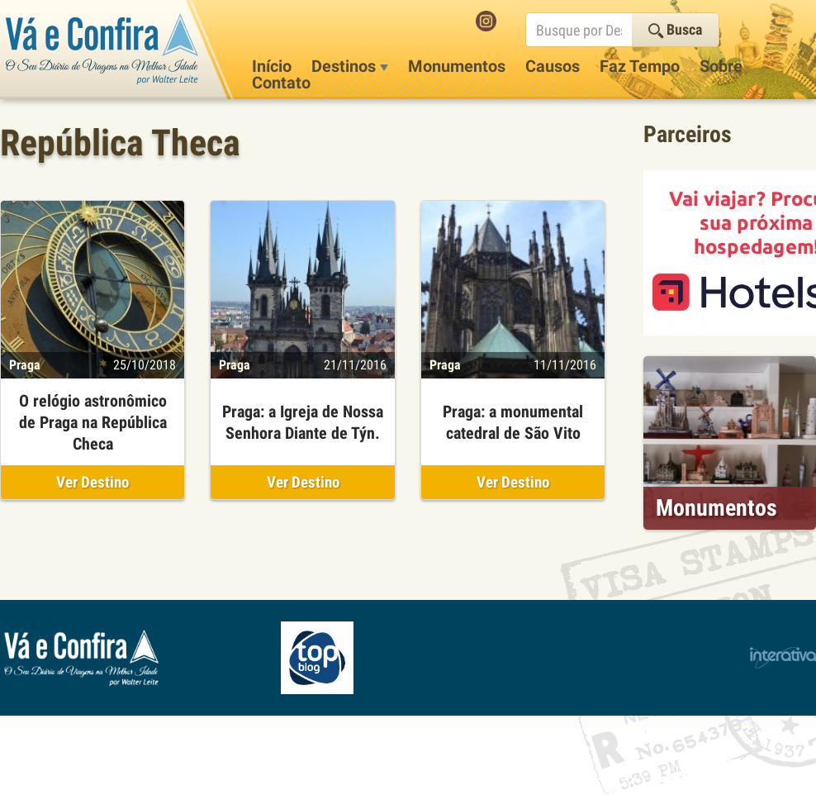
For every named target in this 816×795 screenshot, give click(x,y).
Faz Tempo (640, 66)
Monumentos (456, 66)
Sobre (721, 66)
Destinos (349, 66)
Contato (281, 83)
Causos (552, 66)
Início (272, 66)
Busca (675, 29)
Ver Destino (92, 482)
